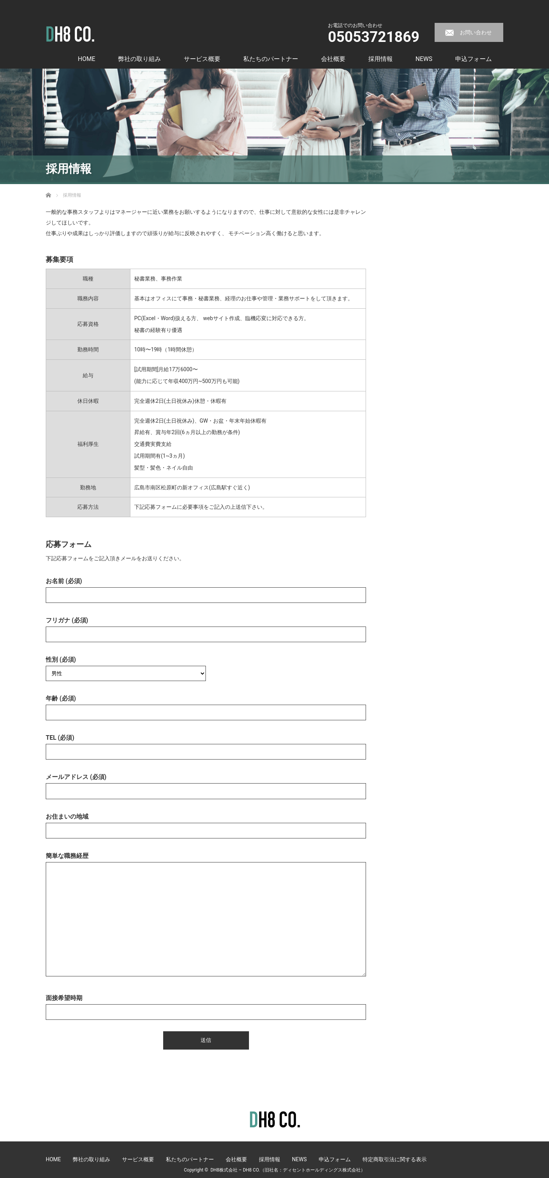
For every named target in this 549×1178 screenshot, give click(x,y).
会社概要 (333, 59)
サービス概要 (202, 59)
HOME (86, 59)
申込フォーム (473, 59)
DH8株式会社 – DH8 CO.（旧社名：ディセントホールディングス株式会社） (287, 1170)
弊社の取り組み (139, 59)
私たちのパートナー (270, 59)
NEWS (424, 59)
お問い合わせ (476, 32)
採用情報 (380, 59)
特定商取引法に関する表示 (395, 1159)
